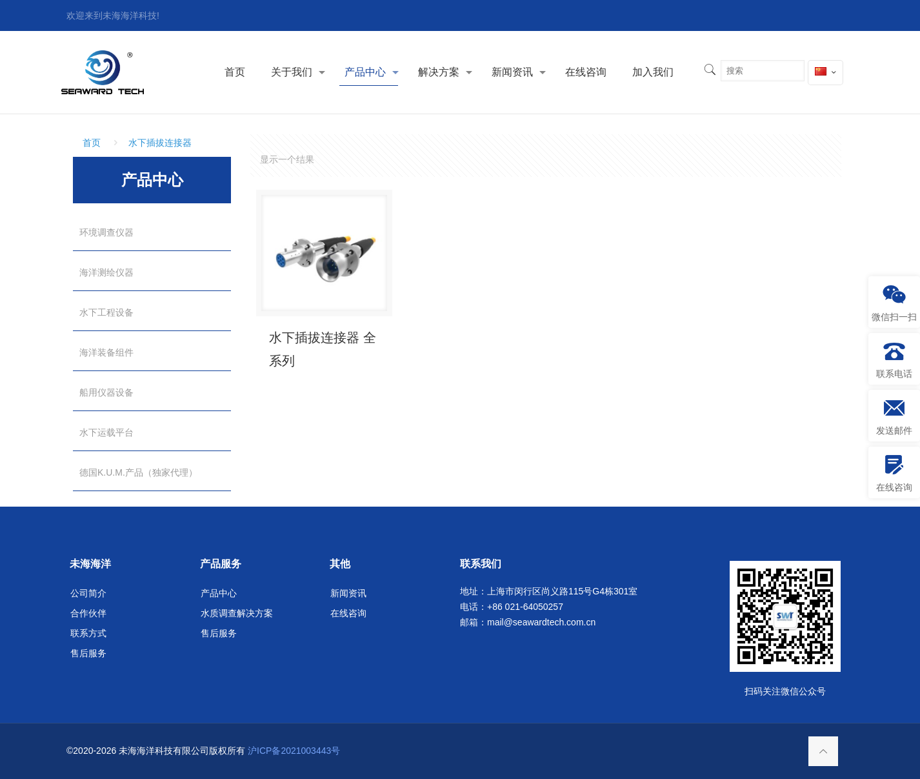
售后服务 (88, 653)
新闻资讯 (348, 593)
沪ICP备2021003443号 (294, 750)
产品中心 (219, 593)
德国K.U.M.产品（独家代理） (138, 472)
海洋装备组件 (106, 352)
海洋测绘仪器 (106, 272)
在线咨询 (348, 613)
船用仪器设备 (106, 392)
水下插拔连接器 (160, 142)
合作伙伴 (88, 613)
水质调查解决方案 (237, 613)
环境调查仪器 (106, 232)
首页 (92, 142)
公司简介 (88, 593)
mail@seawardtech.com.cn (541, 622)
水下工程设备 (106, 312)
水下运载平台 (106, 432)
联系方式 (88, 633)
